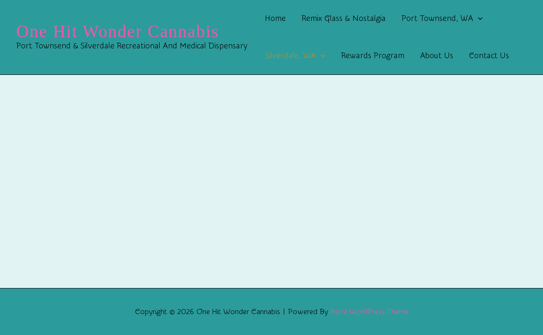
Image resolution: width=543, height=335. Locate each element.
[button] (478, 18)
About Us (436, 55)
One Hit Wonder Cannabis (117, 31)
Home (275, 18)
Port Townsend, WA (442, 18)
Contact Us (489, 55)
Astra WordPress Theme (369, 312)
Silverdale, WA (295, 55)
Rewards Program (372, 55)
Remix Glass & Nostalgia (344, 18)
